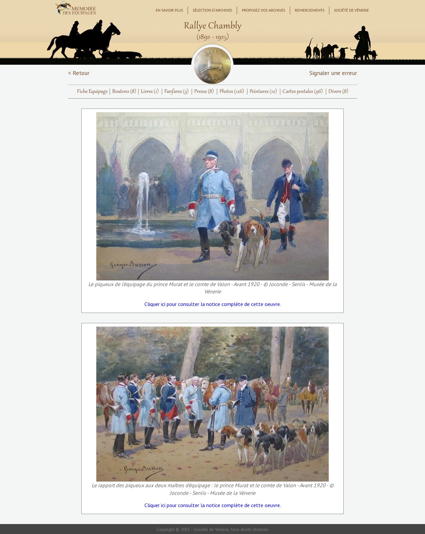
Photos (231, 91)
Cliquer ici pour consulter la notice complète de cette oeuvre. (212, 304)
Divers (338, 91)
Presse (204, 91)
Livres (150, 91)
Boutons (124, 91)
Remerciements (309, 10)
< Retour (78, 73)
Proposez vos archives (263, 10)
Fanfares (176, 91)
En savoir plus (169, 10)
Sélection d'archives (212, 10)
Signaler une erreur (333, 73)
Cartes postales (303, 91)
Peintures (263, 91)
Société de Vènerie (351, 10)
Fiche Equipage (92, 91)
